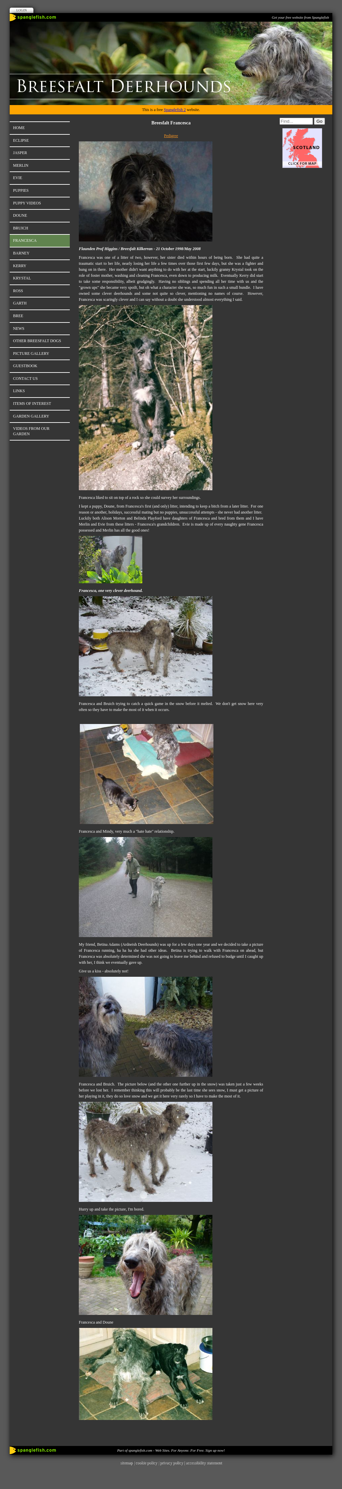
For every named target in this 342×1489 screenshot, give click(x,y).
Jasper (20, 152)
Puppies (21, 190)
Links (19, 391)
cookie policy (146, 1462)
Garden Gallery (31, 416)
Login (21, 10)
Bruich (20, 228)
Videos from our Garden (31, 431)
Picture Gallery (31, 353)
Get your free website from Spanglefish (300, 17)
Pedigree (171, 135)
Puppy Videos (27, 203)
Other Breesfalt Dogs (37, 340)
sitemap (126, 1462)
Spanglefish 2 (175, 109)
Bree (18, 315)
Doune (20, 215)
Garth (20, 303)
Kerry (19, 265)
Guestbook (25, 365)
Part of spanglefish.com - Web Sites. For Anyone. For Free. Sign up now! (171, 1450)
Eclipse (21, 140)
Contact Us (25, 378)
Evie (17, 177)
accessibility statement (204, 1462)
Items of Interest (32, 403)
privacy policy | (173, 1462)
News (18, 328)
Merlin (20, 165)
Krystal (22, 278)
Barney (21, 253)
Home (19, 127)
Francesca (25, 240)
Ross (18, 290)
